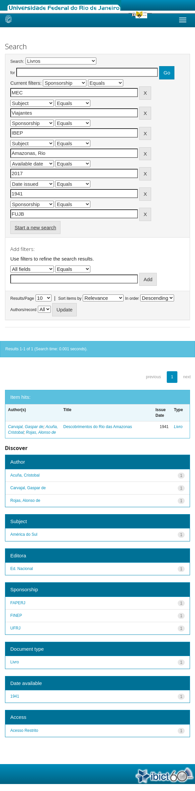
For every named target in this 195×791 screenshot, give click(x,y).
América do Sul (23, 534)
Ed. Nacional (21, 568)
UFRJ (15, 628)
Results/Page (22, 298)
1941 (14, 696)
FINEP (16, 615)
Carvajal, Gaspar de (26, 426)
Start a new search (35, 227)
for (12, 72)
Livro (178, 426)
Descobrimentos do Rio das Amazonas (97, 426)
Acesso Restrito (24, 730)
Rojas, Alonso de (41, 432)
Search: (17, 61)
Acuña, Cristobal (25, 475)
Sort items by (69, 298)
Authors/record (23, 309)
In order (132, 298)
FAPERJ (17, 603)
